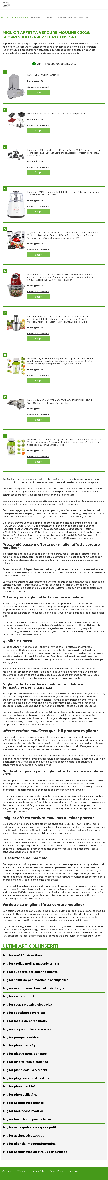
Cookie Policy (56, 1171)
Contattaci (73, 1171)
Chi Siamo (7, 1171)
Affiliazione (22, 1171)
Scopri (38, 92)
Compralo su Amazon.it (38, 87)
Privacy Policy (38, 1171)
